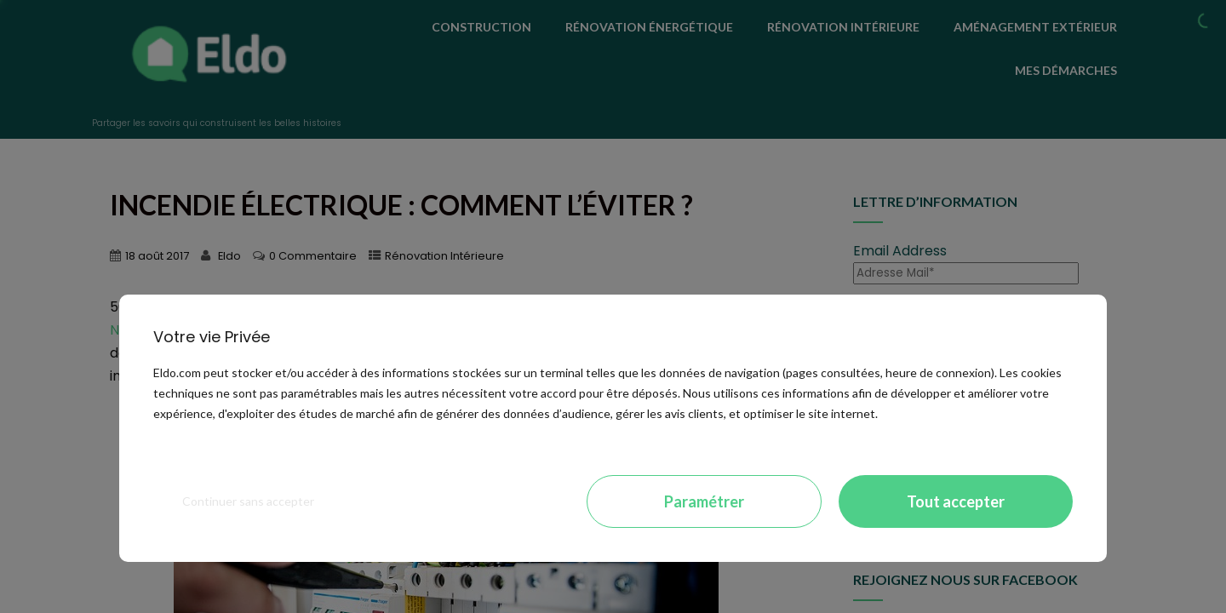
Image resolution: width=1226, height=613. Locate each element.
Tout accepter (956, 501)
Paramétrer (704, 501)
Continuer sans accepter (248, 501)
